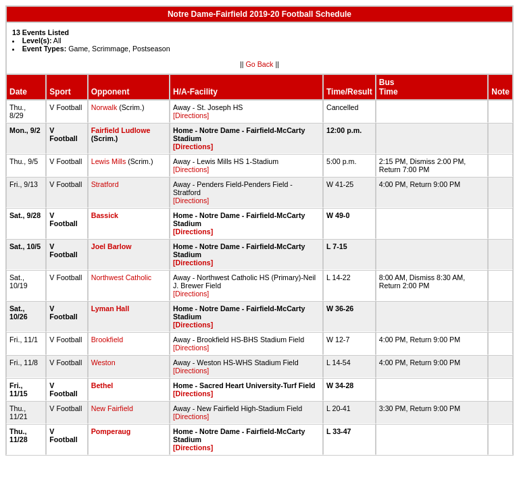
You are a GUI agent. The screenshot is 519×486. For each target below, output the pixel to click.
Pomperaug (111, 431)
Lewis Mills (108, 161)
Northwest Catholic (121, 277)
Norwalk (104, 107)
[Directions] (191, 115)
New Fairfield (112, 408)
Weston (103, 362)
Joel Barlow (111, 246)
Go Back (260, 64)
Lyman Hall (110, 308)
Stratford (105, 184)
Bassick (104, 215)
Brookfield (107, 339)
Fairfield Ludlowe (121, 130)
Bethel (102, 385)
